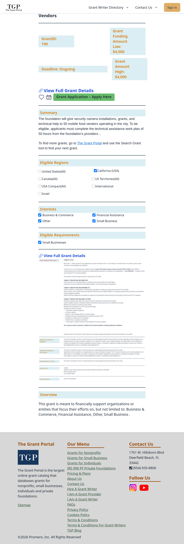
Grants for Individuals (84, 463)
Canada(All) (49, 179)
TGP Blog (74, 530)
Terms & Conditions (82, 520)
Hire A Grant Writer (82, 489)
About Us (74, 478)
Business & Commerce (56, 215)
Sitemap (24, 505)
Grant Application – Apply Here (84, 96)
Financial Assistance (108, 215)
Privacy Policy (77, 509)
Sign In (172, 7)
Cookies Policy (78, 515)
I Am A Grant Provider (84, 494)
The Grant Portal (89, 143)
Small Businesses (52, 242)
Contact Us (146, 7)
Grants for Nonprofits (84, 452)
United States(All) (54, 171)
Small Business (105, 221)
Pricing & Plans (79, 473)
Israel (45, 194)
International (104, 186)
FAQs (71, 504)
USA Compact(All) (54, 186)
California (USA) (108, 171)
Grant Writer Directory (109, 7)
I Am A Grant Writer (82, 499)
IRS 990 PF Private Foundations (91, 468)
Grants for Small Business (87, 458)
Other (45, 221)
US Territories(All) (107, 179)
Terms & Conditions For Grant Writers (96, 525)
